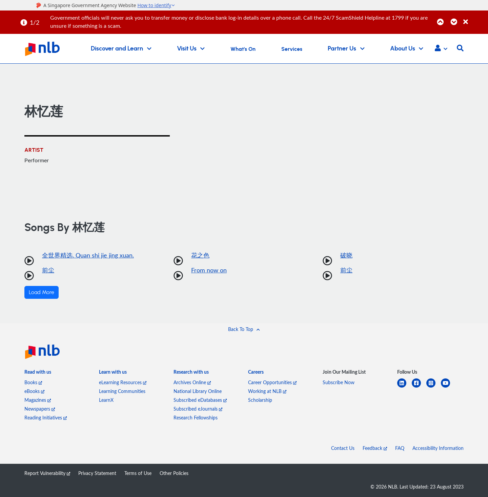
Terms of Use (137, 473)
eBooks (34, 391)
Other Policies (174, 473)
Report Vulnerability (47, 473)
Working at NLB (267, 391)
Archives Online (192, 382)
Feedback (375, 448)
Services (291, 49)
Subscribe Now (338, 382)
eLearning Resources (122, 382)
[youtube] (448, 387)
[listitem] (37, 373)
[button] (441, 49)
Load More (41, 292)
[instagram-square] (433, 387)
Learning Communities (122, 391)
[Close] (474, 18)
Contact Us (342, 448)
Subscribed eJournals (198, 409)
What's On (243, 49)
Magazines (37, 400)
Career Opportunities (272, 382)
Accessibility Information (438, 448)
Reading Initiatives (45, 417)
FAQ (399, 448)
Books (33, 382)
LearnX (106, 400)
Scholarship (260, 400)
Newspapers (39, 409)
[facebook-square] (419, 387)
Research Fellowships (196, 417)
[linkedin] (404, 387)
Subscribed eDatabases (200, 400)
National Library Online (198, 391)
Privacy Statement (97, 473)
